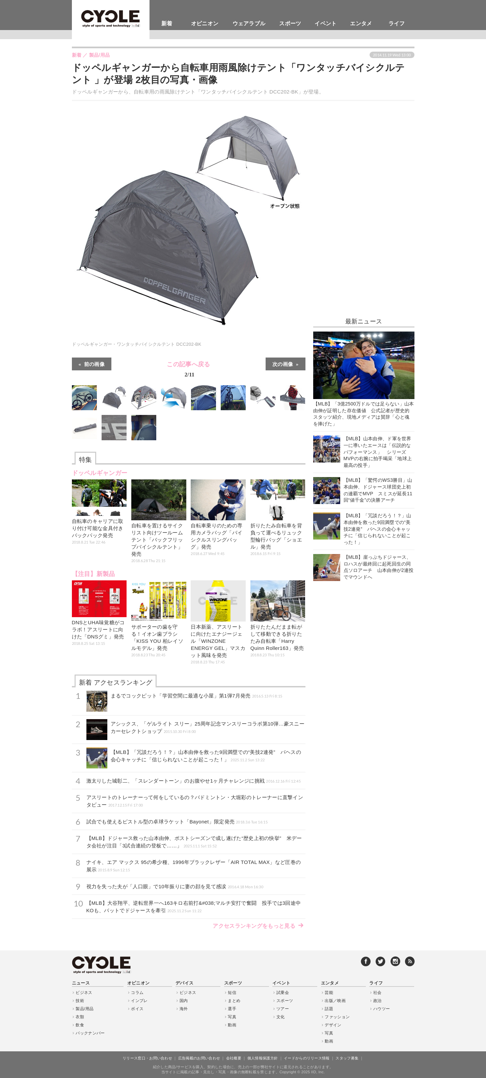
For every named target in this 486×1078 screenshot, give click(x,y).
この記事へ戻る (188, 370)
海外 (184, 1008)
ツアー (282, 1008)
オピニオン (205, 23)
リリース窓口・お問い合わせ (147, 1058)
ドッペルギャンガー (100, 473)
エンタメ (361, 23)
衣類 (80, 1017)
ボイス (137, 1008)
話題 (329, 1008)
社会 (377, 992)
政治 (377, 1000)
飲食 (80, 1025)
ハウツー (381, 1008)
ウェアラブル (249, 23)
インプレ (139, 1000)
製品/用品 (84, 1008)
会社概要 (233, 1058)
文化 (280, 1017)
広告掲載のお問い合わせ (199, 1058)
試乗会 (282, 992)
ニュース (81, 983)
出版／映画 (335, 1000)
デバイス (184, 983)
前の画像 (94, 363)
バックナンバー (90, 1033)
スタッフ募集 (346, 1058)
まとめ (234, 1000)
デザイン (333, 1025)
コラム (137, 992)
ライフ (396, 23)
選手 (232, 1008)
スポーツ (290, 23)
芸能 (329, 992)
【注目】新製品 (93, 574)
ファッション (337, 1017)
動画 (232, 1025)
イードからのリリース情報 (307, 1058)
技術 (80, 1000)
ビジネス (84, 992)
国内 (184, 1000)
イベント (325, 23)
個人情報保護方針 (262, 1058)
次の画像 (282, 363)
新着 (166, 23)
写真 (232, 1017)
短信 (232, 992)
